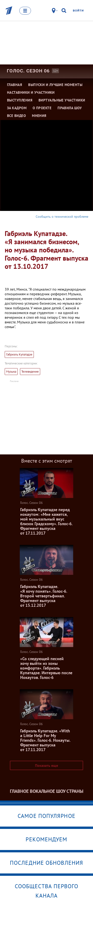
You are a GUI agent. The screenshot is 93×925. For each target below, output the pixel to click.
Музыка (11, 372)
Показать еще (46, 765)
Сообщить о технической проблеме (62, 216)
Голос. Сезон (28, 71)
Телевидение (30, 372)
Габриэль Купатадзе (19, 354)
